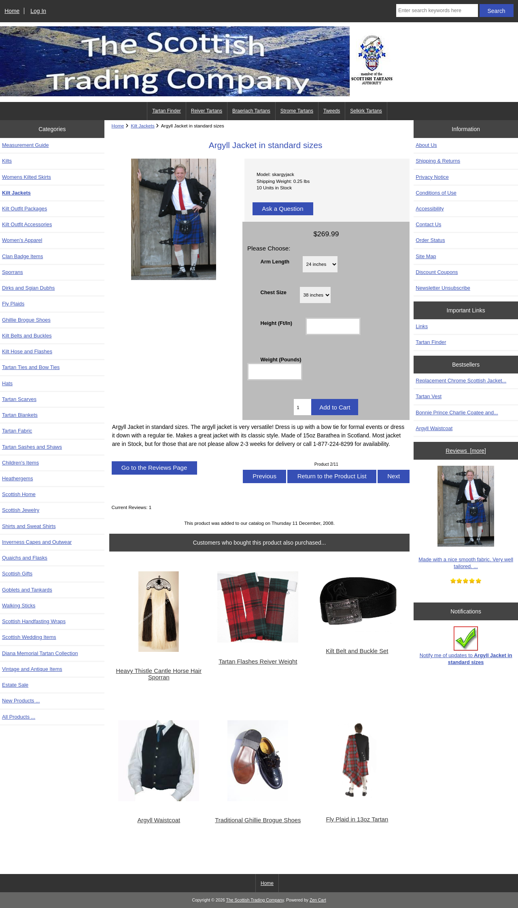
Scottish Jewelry (20, 510)
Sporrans (12, 272)
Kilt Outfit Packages (24, 209)
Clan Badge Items (22, 256)
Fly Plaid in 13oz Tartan (357, 819)
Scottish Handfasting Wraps (34, 621)
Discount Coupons (437, 272)
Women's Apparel (22, 240)
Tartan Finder (166, 111)
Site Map (426, 256)
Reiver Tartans (206, 111)
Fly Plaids (13, 304)
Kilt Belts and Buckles (27, 336)
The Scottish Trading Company (255, 900)
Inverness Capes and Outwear (37, 542)
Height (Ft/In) (276, 323)
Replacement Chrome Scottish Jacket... (461, 381)
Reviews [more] (466, 451)
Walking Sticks (18, 606)
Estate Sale (15, 685)
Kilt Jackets (143, 125)
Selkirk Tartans (366, 111)
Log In (38, 11)
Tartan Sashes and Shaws (32, 447)
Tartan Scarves (19, 399)
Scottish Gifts (17, 574)
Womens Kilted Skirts (26, 177)
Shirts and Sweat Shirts (29, 526)
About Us (426, 145)
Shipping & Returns (438, 161)
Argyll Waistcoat (158, 820)
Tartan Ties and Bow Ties (30, 367)
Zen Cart (318, 900)
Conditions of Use (436, 193)
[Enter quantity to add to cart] (302, 407)
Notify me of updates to (466, 645)
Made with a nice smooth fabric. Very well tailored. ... (465, 517)
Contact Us (428, 224)
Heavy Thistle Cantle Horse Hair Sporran (159, 674)
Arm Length (274, 261)
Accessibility (430, 209)
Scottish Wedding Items (29, 637)
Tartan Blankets (20, 415)
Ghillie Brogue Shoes (26, 320)
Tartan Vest (429, 396)
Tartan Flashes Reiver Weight (258, 661)
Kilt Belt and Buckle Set (357, 651)
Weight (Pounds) (280, 359)
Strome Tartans (296, 111)
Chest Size (273, 292)
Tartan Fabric (17, 431)
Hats (7, 383)
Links (422, 326)
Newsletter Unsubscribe (443, 288)
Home (11, 11)
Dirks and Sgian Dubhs (28, 288)
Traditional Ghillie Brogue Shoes (258, 820)
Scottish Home (19, 494)
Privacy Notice (432, 177)
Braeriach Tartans (251, 111)
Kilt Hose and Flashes (27, 351)
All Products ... (18, 717)
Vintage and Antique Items (32, 669)
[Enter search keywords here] (437, 10)
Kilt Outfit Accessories (27, 224)
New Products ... (21, 701)
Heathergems (17, 478)
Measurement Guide (25, 145)
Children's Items (20, 463)
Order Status (430, 240)
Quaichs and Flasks (24, 558)
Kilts (7, 161)
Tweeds (331, 111)
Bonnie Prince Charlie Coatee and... (457, 412)
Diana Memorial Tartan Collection (40, 653)
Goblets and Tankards (27, 590)
